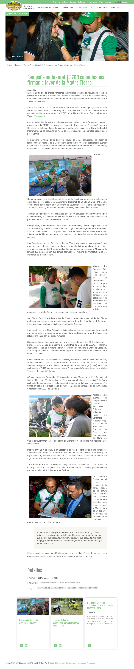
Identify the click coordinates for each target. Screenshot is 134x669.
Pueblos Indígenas (99, 8)
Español (125, 2)
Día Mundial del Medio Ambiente (51, 588)
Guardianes (116, 8)
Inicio (9, 65)
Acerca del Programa (48, 8)
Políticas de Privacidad (86, 663)
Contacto (56, 2)
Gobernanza (67, 8)
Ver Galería (17, 57)
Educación (82, 8)
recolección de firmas (88, 588)
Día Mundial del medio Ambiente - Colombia (28, 622)
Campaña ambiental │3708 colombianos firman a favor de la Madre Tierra (65, 80)
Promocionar (92, 2)
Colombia (72, 588)
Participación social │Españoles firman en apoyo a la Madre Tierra (100, 605)
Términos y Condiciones (66, 663)
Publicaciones (105, 2)
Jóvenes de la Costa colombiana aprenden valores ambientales (66, 623)
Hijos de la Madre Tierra (28, 7)
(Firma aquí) (39, 116)
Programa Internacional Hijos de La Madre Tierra (60, 583)
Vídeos (65, 2)
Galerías (81, 2)
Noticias (73, 2)
